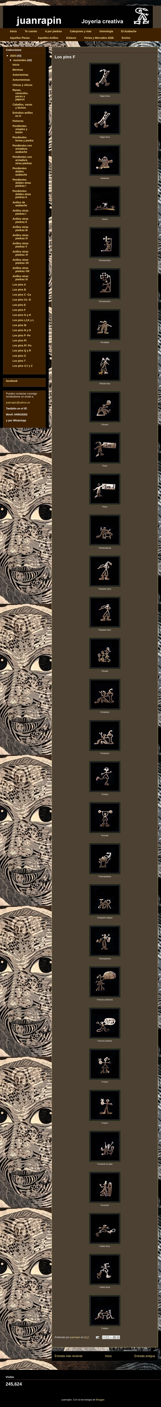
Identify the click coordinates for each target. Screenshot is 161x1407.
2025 (13, 55)
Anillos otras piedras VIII (21, 269)
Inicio (13, 31)
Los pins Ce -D (22, 299)
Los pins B (19, 289)
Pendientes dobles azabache (20, 171)
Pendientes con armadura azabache (22, 148)
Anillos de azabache (20, 204)
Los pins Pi (20, 340)
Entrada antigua (144, 1356)
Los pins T (19, 360)
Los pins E (19, 304)
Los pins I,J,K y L (23, 320)
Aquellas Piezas (20, 37)
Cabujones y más (80, 31)
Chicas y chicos (22, 84)
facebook (11, 380)
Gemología (106, 31)
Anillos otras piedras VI (20, 253)
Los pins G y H (22, 314)
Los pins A (19, 284)
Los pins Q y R (22, 350)
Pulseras (18, 120)
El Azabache (128, 31)
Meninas (18, 69)
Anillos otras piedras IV (20, 237)
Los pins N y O (22, 330)
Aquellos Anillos (48, 37)
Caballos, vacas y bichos (22, 106)
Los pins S (19, 355)
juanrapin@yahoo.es (18, 402)
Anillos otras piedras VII (21, 261)
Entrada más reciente (68, 1356)
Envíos (126, 37)
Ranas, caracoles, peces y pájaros (20, 95)
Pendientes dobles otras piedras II (22, 194)
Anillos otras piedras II (20, 220)
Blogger (100, 1399)
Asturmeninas (21, 79)
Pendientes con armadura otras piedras (22, 160)
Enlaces (71, 37)
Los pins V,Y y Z (23, 365)
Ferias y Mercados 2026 (99, 37)
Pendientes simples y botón (20, 129)
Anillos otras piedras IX (20, 278)
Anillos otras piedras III (20, 228)
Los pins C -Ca (22, 294)
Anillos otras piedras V (20, 245)
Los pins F (19, 309)
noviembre (20, 60)
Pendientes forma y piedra (23, 139)
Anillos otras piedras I (20, 212)
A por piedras (53, 31)
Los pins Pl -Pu (22, 345)
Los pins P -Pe (22, 335)
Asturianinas (20, 74)
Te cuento (31, 31)
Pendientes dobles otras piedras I (22, 182)
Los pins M (19, 325)
